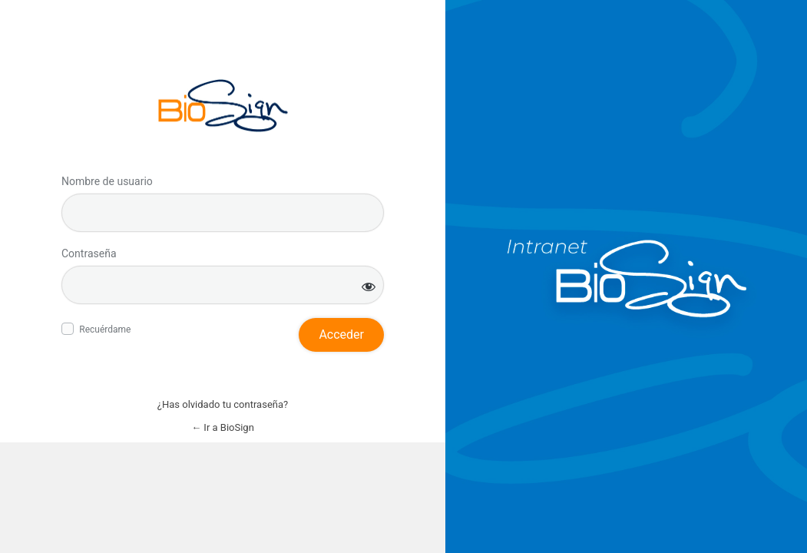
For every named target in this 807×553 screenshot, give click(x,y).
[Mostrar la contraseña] (368, 286)
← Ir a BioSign (222, 427)
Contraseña (89, 253)
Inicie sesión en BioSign (223, 105)
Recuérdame (105, 329)
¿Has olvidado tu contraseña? (222, 404)
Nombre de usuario (107, 181)
